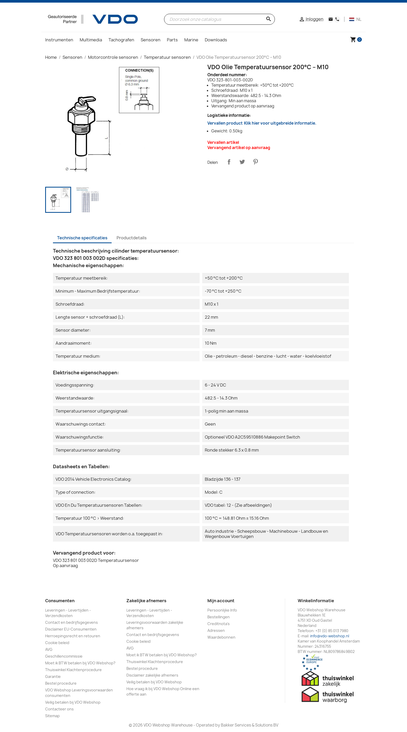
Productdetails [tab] (132, 238)
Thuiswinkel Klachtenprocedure (73, 669)
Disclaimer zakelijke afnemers (152, 675)
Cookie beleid (57, 642)
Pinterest (255, 162)
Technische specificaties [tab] (82, 238)
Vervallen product (261, 123)
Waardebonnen (221, 637)
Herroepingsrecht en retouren (72, 635)
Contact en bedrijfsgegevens (71, 622)
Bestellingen (218, 616)
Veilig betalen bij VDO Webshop (72, 702)
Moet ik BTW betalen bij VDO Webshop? (80, 662)
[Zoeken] (219, 19)
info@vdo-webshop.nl (329, 635)
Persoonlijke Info (222, 610)
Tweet (242, 162)
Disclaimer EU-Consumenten (71, 629)
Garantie (53, 676)
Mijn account (220, 600)
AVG (48, 649)
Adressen (216, 630)
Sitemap (52, 715)
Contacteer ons (59, 709)
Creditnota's (218, 623)
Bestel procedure (61, 683)
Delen (229, 162)
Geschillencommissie (64, 656)
